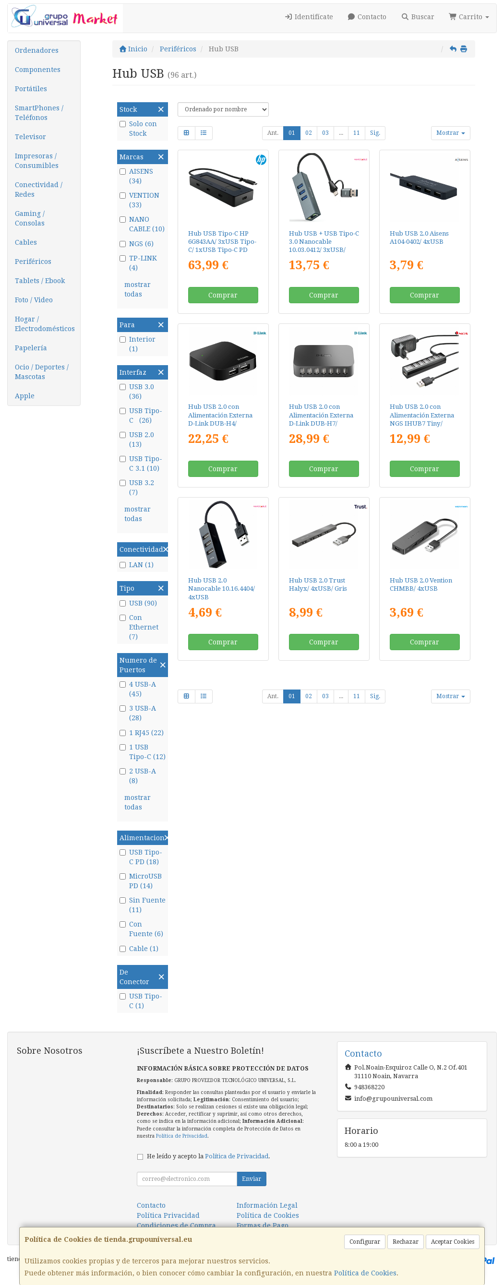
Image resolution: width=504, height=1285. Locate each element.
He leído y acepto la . (208, 1156)
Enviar (251, 1179)
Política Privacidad (168, 1215)
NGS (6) (137, 244)
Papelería (31, 348)
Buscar (417, 17)
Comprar (223, 295)
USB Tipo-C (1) (141, 1001)
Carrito (469, 17)
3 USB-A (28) (138, 713)
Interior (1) (138, 344)
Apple (25, 396)
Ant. (272, 133)
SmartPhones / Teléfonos (39, 112)
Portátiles (31, 89)
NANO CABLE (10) (142, 224)
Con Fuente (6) (141, 929)
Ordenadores (37, 50)
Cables (26, 242)
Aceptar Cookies (452, 1241)
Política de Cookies (365, 1273)
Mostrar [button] (450, 133)
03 (325, 133)
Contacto (367, 17)
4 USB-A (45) (138, 689)
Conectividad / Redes (38, 189)
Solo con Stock (138, 128)
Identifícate (308, 17)
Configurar (364, 1241)
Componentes (37, 69)
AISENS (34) (136, 176)
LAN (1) (137, 565)
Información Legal (267, 1205)
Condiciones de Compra (176, 1225)
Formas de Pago (262, 1225)
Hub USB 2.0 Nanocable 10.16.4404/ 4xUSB (221, 589)
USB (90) (138, 603)
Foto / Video (34, 300)
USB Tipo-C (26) (141, 415)
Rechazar (406, 1241)
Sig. (375, 133)
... (341, 133)
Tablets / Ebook (40, 281)
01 (291, 133)
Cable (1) (139, 948)
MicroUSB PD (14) (141, 881)
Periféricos (33, 261)
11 (356, 133)
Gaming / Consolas (30, 218)
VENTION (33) (139, 200)
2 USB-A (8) (138, 776)
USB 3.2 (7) (138, 487)
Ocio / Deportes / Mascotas (42, 372)
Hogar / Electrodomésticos (45, 324)
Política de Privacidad (181, 1136)
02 (308, 133)
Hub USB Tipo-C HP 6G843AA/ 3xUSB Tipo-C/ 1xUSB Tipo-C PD (222, 242)
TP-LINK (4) (138, 263)
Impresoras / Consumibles (37, 160)
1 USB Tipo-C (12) (143, 752)
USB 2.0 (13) (137, 439)
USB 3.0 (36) (138, 391)
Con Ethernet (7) (139, 627)
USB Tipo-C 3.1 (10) (141, 463)
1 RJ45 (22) (142, 733)
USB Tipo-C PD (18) (141, 857)
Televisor (30, 137)
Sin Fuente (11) (143, 905)
